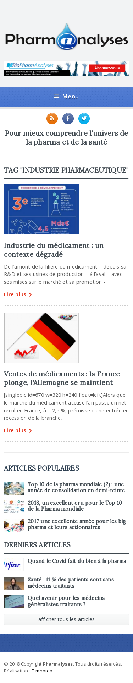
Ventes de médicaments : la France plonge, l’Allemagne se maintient (62, 378)
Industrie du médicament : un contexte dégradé (54, 249)
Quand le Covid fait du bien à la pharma (77, 561)
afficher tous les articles (66, 619)
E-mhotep (42, 670)
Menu (66, 96)
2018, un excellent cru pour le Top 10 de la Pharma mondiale (75, 506)
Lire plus (18, 295)
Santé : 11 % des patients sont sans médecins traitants (71, 582)
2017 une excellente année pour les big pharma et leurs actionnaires (77, 524)
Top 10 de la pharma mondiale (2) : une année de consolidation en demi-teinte (76, 487)
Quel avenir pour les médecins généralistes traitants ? (66, 601)
